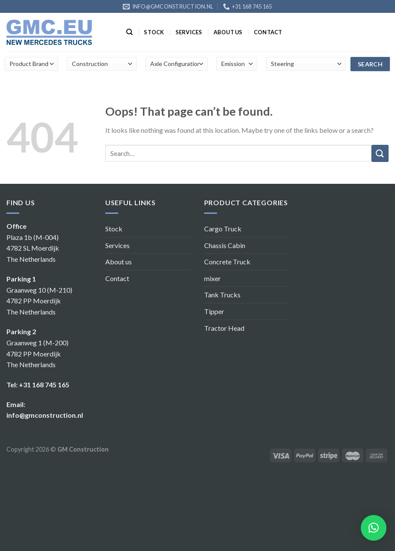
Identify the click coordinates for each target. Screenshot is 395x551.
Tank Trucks (222, 294)
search (370, 64)
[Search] (129, 32)
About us (228, 32)
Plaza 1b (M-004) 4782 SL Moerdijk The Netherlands (32, 248)
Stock (154, 32)
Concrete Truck (227, 262)
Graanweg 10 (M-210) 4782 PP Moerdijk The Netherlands (39, 301)
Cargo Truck (222, 229)
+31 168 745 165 (44, 384)
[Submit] (380, 153)
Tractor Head (224, 328)
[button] (373, 528)
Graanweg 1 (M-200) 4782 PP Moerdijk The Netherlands (37, 353)
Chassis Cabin (224, 245)
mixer (212, 278)
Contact (268, 32)
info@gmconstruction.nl (44, 415)
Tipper (214, 311)
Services (188, 32)
